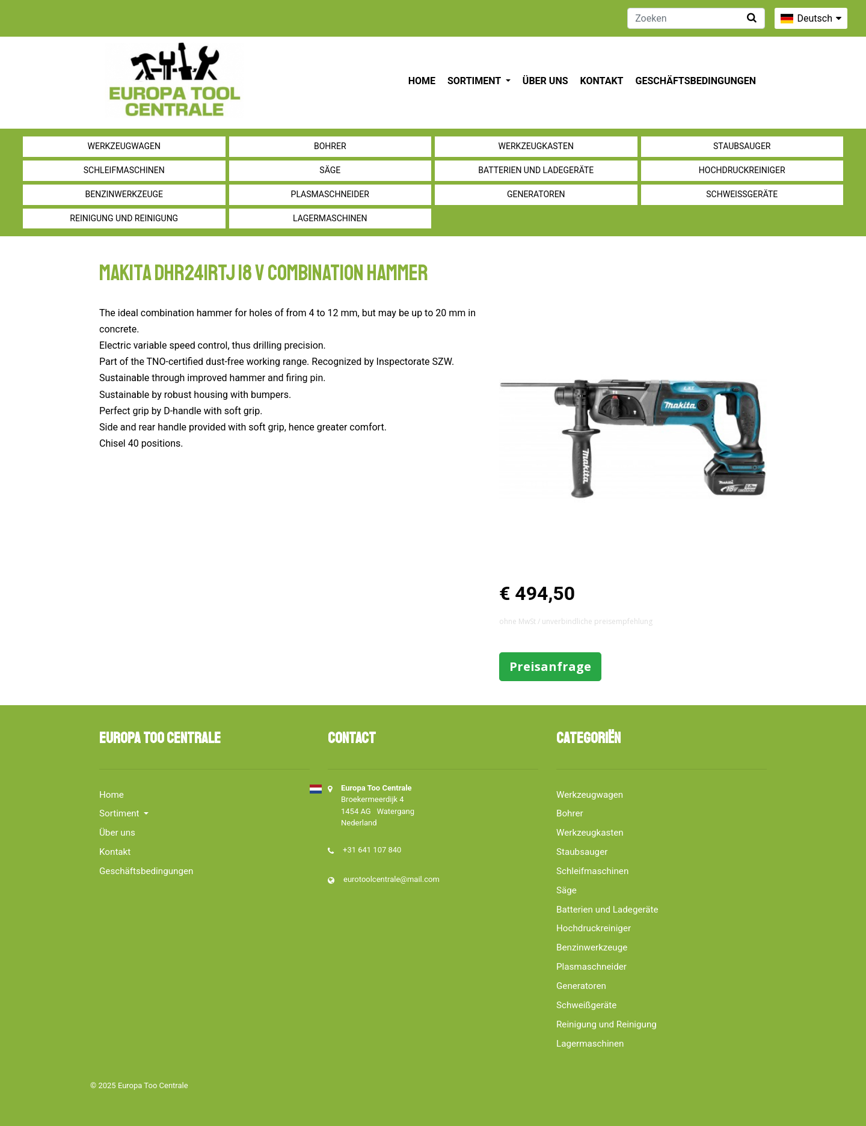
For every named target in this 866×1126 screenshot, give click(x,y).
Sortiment (475, 81)
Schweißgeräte (742, 194)
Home (421, 81)
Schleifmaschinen (124, 170)
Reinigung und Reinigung (124, 218)
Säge (329, 170)
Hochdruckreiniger (742, 170)
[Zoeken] (696, 18)
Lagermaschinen (330, 218)
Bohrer (330, 146)
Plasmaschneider (330, 194)
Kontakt (602, 81)
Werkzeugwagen (124, 146)
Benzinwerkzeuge (124, 194)
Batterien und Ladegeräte (536, 170)
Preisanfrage (550, 666)
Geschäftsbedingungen (695, 81)
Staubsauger (741, 146)
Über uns (545, 81)
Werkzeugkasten (536, 146)
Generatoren (536, 194)
